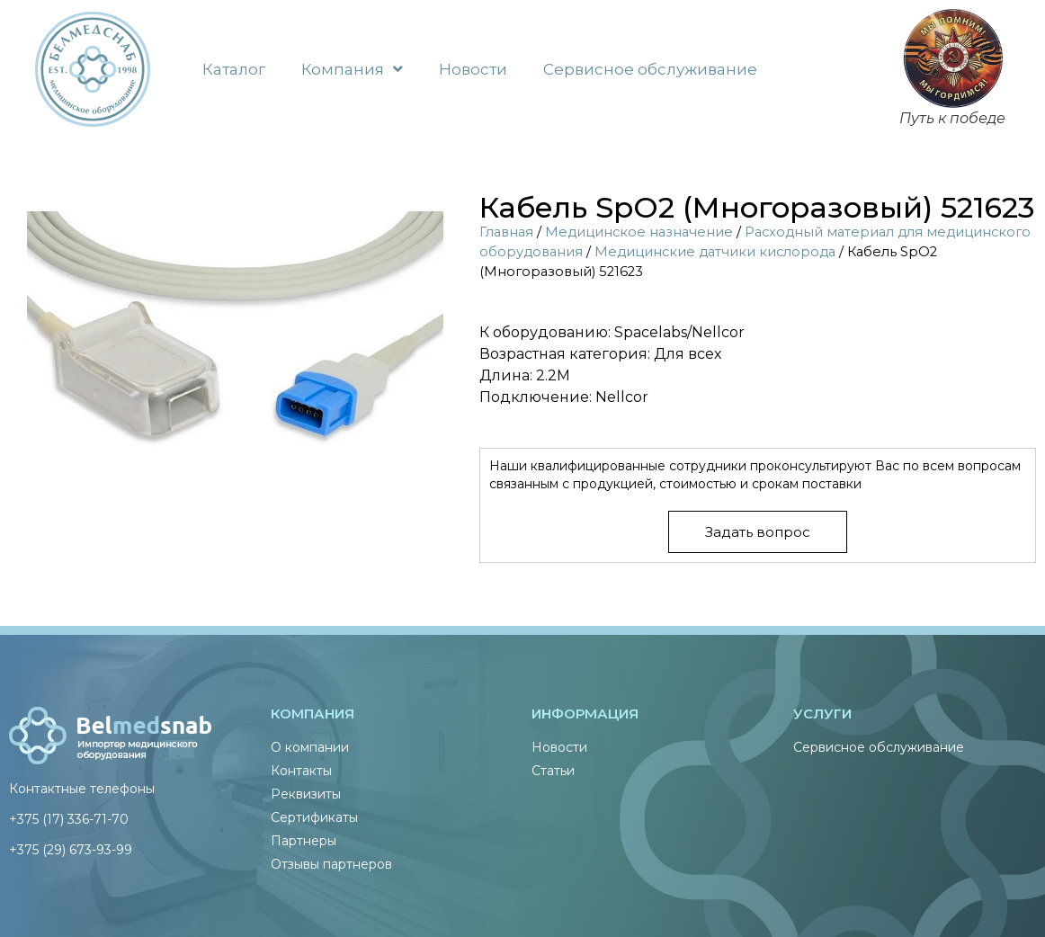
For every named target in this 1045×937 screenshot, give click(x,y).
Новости (473, 69)
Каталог (233, 69)
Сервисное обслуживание (650, 69)
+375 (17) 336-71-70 (69, 819)
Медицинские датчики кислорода (714, 252)
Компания (352, 68)
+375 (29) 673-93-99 (70, 850)
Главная (506, 232)
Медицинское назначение (639, 232)
